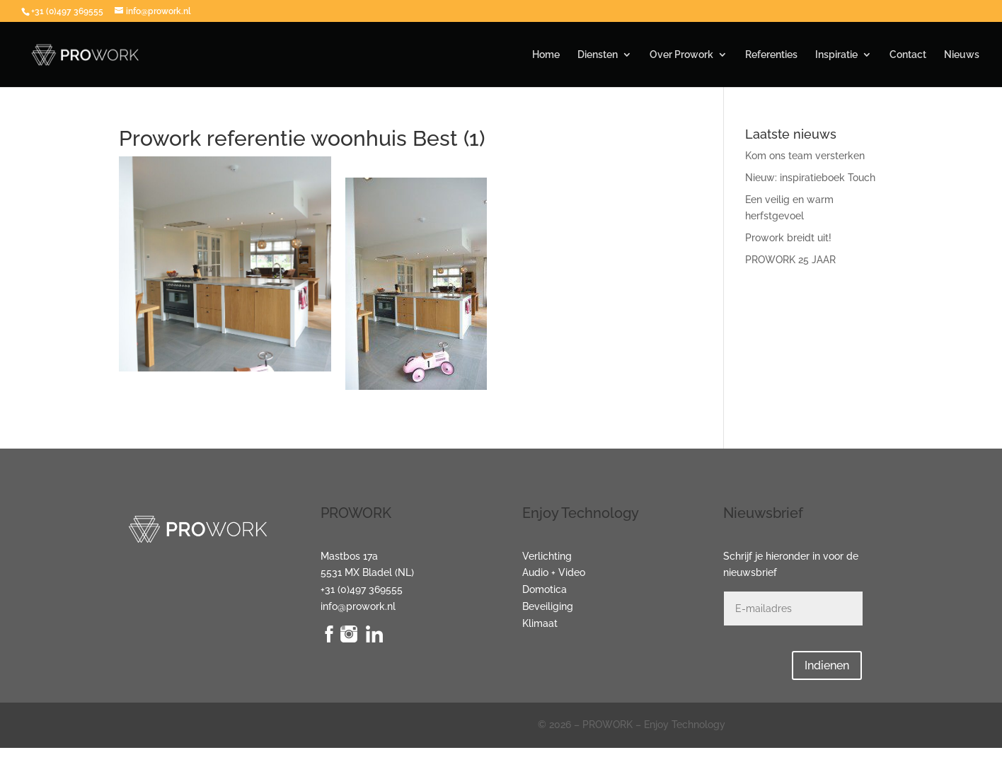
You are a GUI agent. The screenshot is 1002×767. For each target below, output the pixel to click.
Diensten (597, 55)
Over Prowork (681, 55)
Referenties (771, 55)
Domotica (544, 589)
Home (546, 55)
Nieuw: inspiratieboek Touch (810, 177)
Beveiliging (547, 606)
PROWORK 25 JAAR (790, 259)
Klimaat (540, 623)
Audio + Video (553, 572)
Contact (907, 55)
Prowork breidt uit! (788, 237)
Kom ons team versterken (805, 155)
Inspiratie (836, 55)
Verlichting (547, 556)
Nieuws (961, 55)
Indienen (827, 665)
